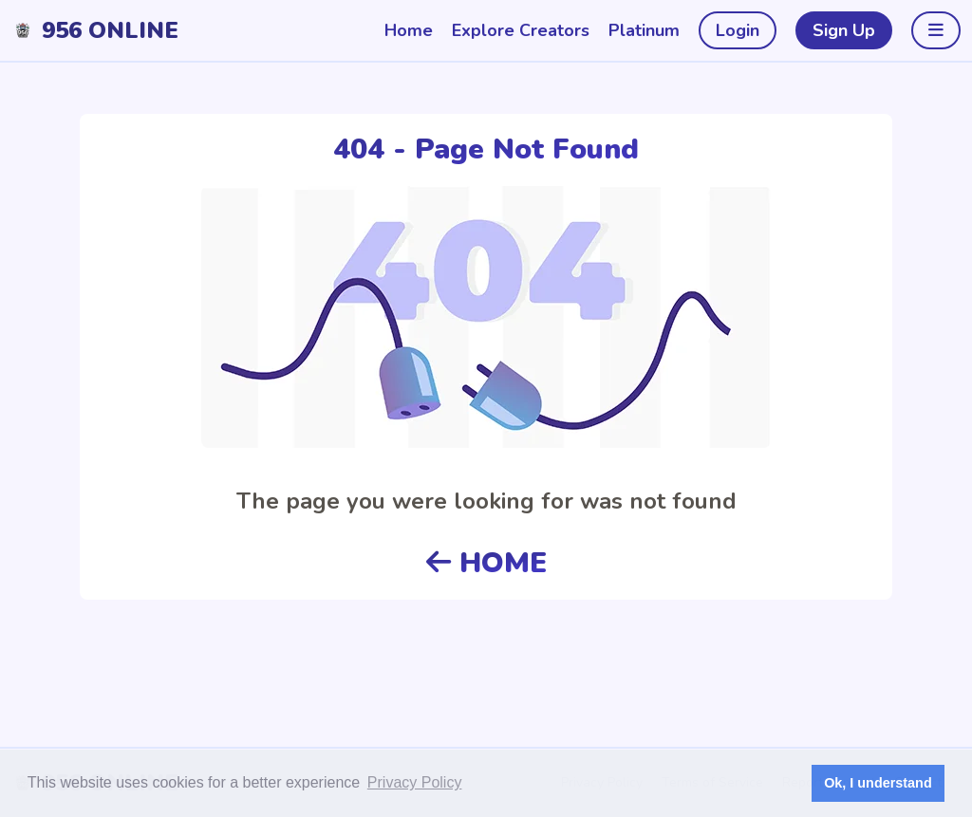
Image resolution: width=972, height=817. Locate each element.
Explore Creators (520, 30)
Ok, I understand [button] (878, 782)
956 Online (110, 30)
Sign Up (844, 30)
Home (408, 30)
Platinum (644, 30)
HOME (486, 563)
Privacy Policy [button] (414, 782)
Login (737, 30)
